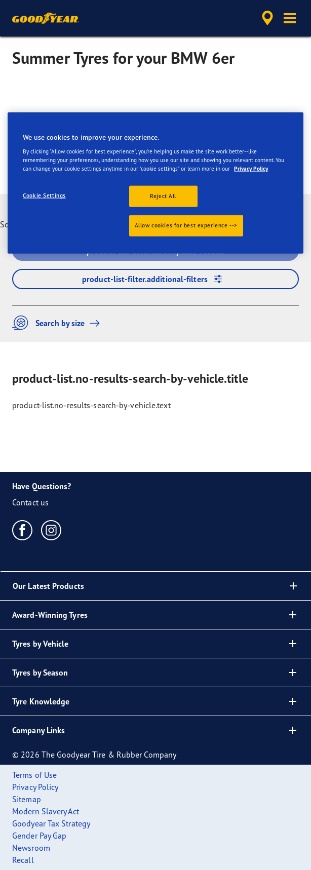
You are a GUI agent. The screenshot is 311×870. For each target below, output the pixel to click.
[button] (290, 18)
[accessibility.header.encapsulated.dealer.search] (267, 18)
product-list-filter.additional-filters (155, 279)
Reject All (163, 196)
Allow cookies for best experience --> (186, 225)
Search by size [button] (58, 322)
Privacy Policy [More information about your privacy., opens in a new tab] (251, 168)
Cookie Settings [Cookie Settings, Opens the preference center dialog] (44, 195)
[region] (155, 183)
